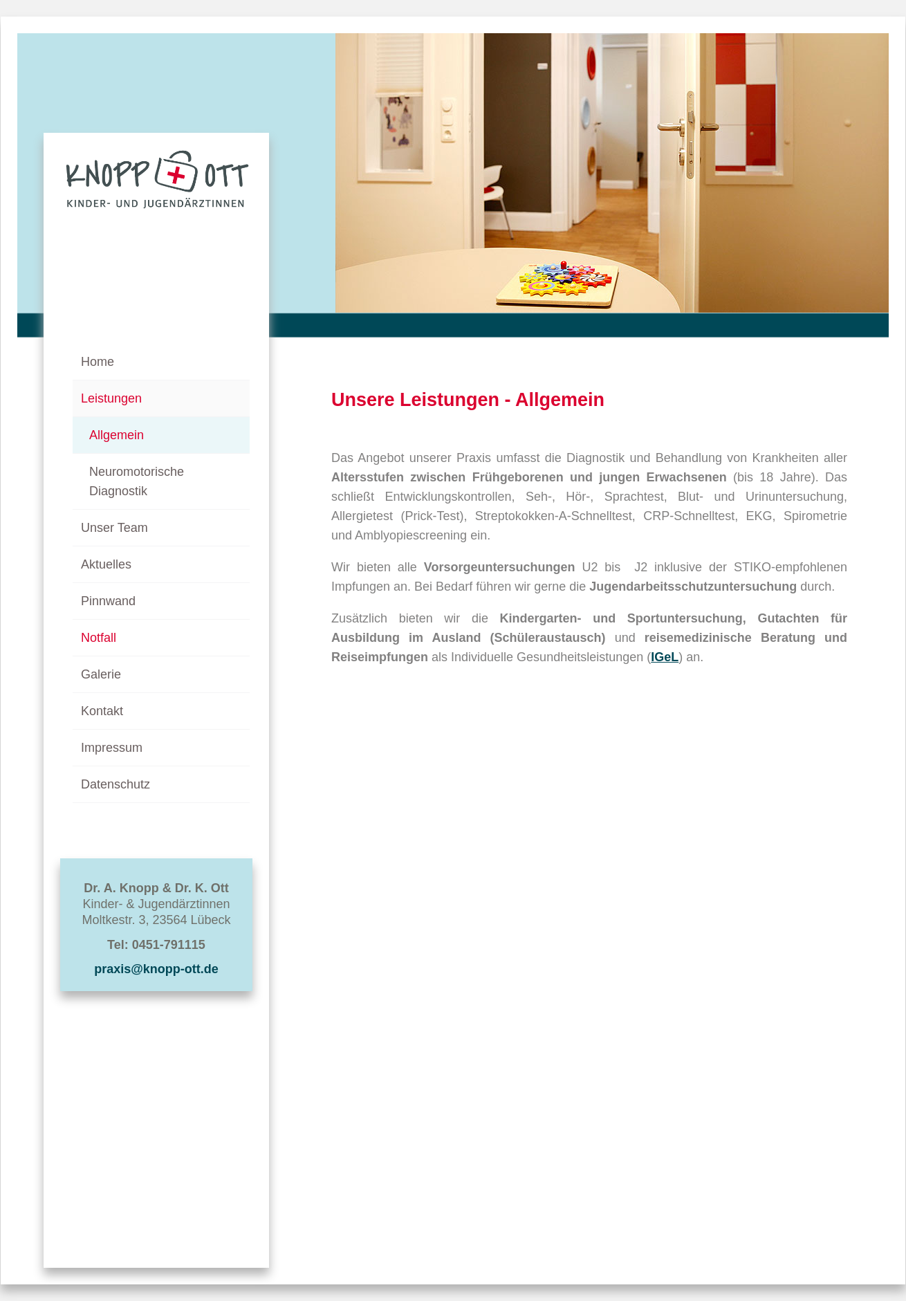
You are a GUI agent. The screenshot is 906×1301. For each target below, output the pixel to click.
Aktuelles (106, 564)
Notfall (98, 638)
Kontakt (102, 711)
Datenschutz (115, 784)
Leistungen (111, 398)
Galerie (101, 674)
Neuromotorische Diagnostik (136, 481)
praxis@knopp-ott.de (156, 969)
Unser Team (114, 528)
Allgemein (116, 435)
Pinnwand (108, 601)
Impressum (111, 748)
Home (97, 362)
